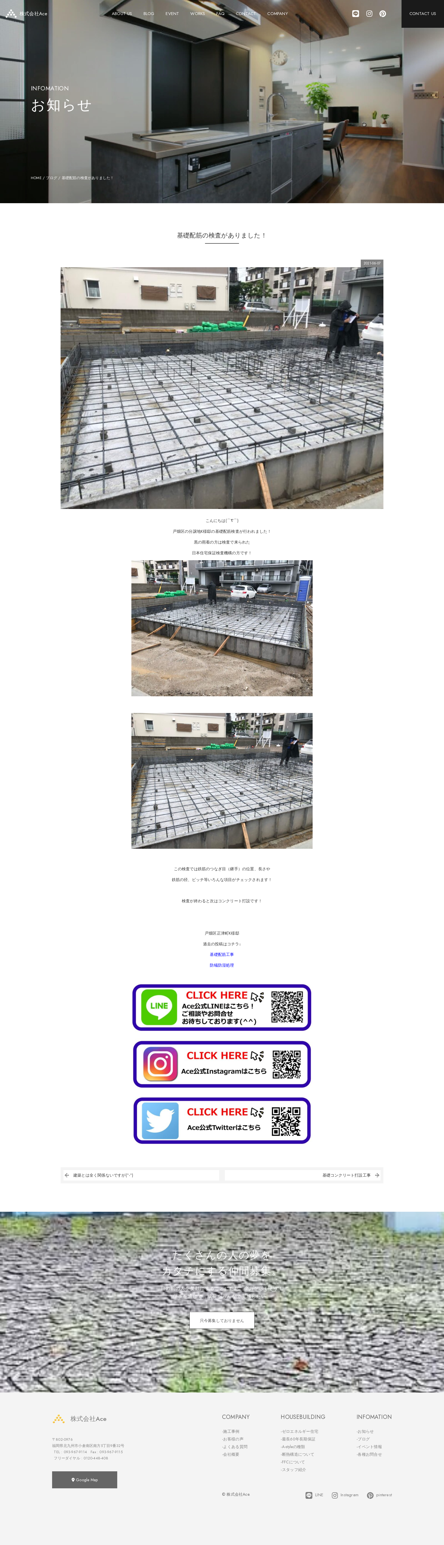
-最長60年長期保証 (298, 1439)
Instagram (345, 1495)
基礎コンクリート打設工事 (352, 1175)
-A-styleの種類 (293, 1447)
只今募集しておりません (222, 1320)
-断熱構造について (297, 1454)
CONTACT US (422, 14)
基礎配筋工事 (222, 954)
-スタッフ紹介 (293, 1469)
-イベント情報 (369, 1447)
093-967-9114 (75, 1452)
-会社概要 (231, 1454)
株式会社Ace (79, 1418)
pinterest (379, 1495)
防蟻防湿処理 (222, 965)
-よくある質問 (234, 1447)
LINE (314, 1495)
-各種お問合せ (369, 1454)
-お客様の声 (233, 1439)
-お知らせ (365, 1431)
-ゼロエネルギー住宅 (299, 1431)
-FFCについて (293, 1462)
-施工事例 (231, 1431)
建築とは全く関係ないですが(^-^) (98, 1175)
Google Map (85, 1480)
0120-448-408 (96, 1458)
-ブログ (363, 1439)
